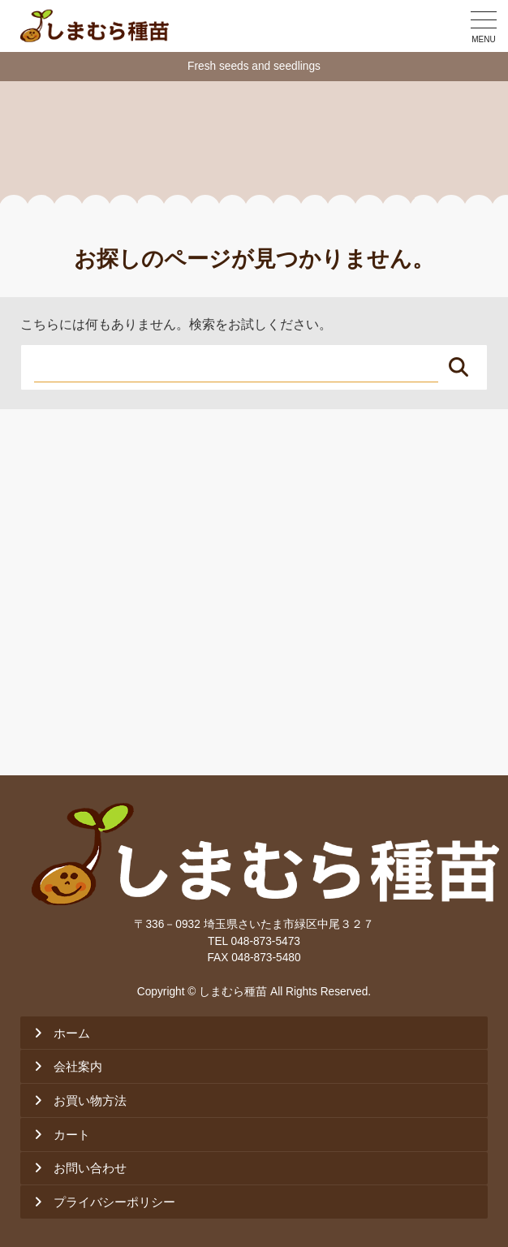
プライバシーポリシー (114, 1202)
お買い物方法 (90, 1100)
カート (72, 1134)
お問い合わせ (90, 1168)
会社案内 (78, 1066)
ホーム (72, 1033)
